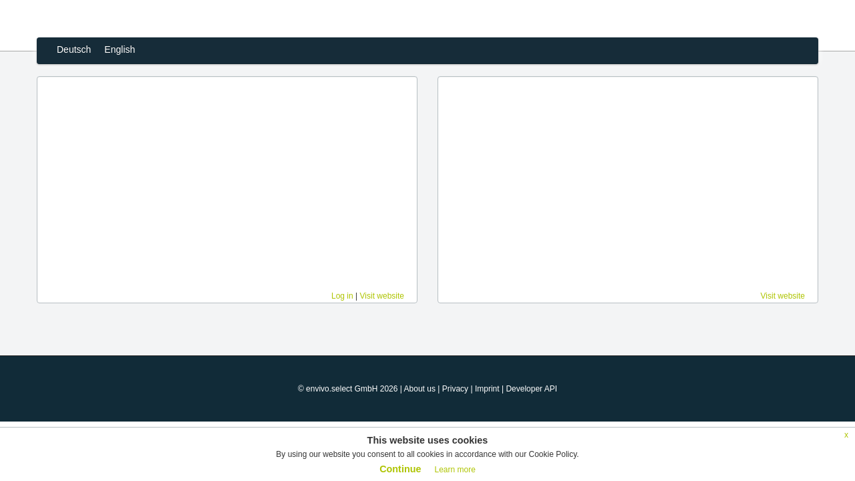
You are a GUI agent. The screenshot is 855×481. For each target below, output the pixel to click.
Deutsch (74, 49)
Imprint (487, 388)
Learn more (454, 469)
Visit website (382, 296)
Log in (342, 296)
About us (420, 388)
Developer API (531, 388)
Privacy (455, 388)
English (119, 49)
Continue (400, 469)
